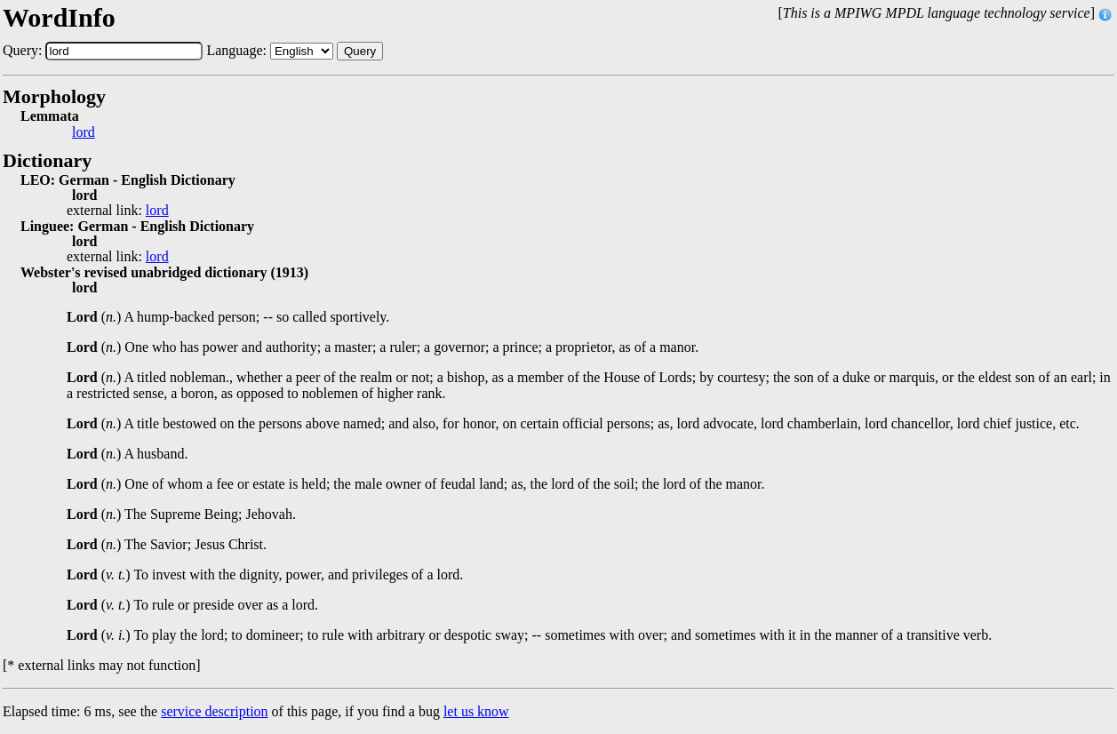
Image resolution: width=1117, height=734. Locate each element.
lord (83, 132)
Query (360, 51)
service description (214, 711)
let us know (476, 711)
